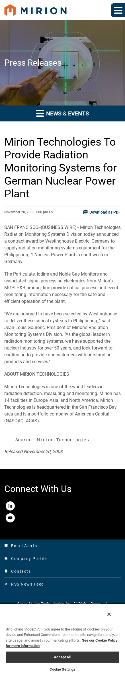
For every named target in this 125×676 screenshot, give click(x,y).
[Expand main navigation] (118, 10)
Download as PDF (102, 211)
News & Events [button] (62, 113)
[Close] (109, 614)
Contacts (17, 571)
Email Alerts (20, 545)
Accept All (62, 657)
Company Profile (25, 558)
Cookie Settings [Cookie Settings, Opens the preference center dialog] (63, 669)
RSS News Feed (24, 584)
